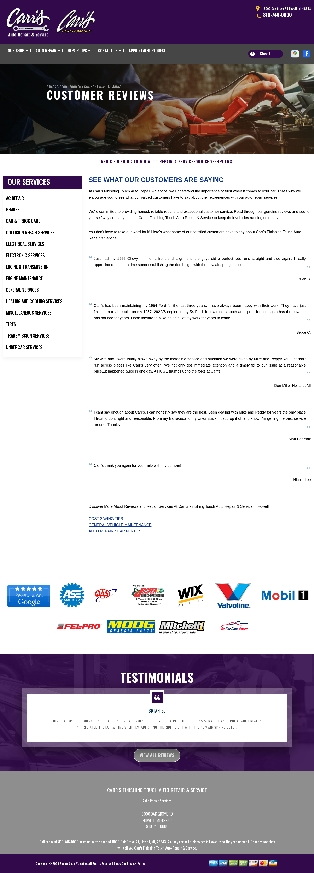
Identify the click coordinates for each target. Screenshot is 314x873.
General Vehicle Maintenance (120, 529)
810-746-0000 (277, 14)
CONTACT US (107, 50)
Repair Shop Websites (73, 868)
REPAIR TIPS (77, 50)
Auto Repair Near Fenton (115, 535)
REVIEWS (224, 166)
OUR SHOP (16, 50)
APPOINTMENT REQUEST (147, 50)
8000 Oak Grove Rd (82, 86)
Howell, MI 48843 (109, 86)
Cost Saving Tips (106, 523)
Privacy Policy (136, 868)
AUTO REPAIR (46, 50)
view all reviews (157, 759)
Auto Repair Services (157, 805)
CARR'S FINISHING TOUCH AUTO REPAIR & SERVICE (146, 166)
